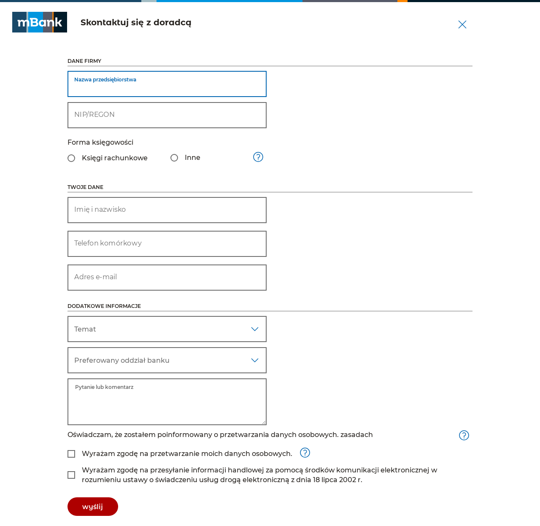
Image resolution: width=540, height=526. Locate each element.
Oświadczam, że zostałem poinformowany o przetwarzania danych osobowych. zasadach (220, 435)
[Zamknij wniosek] (462, 24)
